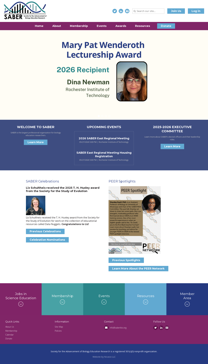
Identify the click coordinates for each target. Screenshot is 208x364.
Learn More (36, 142)
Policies (58, 330)
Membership (11, 330)
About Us (9, 326)
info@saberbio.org (118, 327)
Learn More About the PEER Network (138, 268)
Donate (8, 338)
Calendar (9, 334)
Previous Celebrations (45, 231)
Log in (196, 11)
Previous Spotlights (126, 260)
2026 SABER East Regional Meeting (104, 138)
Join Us (176, 11)
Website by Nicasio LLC (104, 356)
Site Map (59, 326)
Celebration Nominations (47, 239)
